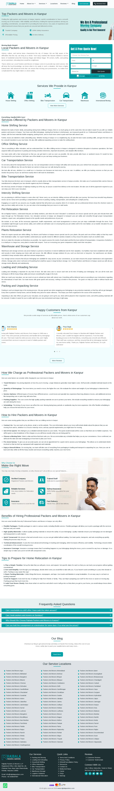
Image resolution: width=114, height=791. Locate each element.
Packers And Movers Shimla (15, 736)
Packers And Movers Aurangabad (91, 674)
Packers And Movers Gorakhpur (53, 692)
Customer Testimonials (95, 760)
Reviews (63, 3)
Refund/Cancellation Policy (69, 762)
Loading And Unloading (39, 760)
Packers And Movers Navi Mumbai (17, 720)
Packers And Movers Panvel (89, 723)
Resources (63, 764)
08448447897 (100, 4)
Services (42, 3)
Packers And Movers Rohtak (52, 732)
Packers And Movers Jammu (52, 701)
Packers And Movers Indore (15, 698)
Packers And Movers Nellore (52, 720)
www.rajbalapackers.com (65, 788)
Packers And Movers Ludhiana (53, 711)
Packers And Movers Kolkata (52, 708)
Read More (57, 654)
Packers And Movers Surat (89, 736)
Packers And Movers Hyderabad (90, 695)
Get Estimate (84, 4)
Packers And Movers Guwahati (16, 695)
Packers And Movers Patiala (15, 726)
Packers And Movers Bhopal (52, 677)
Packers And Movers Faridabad (90, 686)
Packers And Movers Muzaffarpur (17, 717)
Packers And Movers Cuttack (89, 683)
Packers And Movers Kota (88, 708)
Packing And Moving (39, 757)
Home (22, 3)
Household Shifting (38, 762)
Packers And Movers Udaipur (89, 739)
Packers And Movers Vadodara (16, 742)
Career (62, 771)
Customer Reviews (93, 757)
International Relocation (40, 776)
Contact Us (63, 766)
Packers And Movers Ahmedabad (54, 671)
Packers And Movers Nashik (89, 717)
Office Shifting (29, 101)
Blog (73, 3)
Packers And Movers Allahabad (16, 674)
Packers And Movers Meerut (52, 714)
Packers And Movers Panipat (52, 723)
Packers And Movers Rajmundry (53, 729)
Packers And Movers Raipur (15, 729)
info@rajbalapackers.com (15, 774)
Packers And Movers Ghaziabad (16, 692)
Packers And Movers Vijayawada (90, 742)
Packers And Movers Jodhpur (52, 705)
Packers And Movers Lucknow (16, 711)
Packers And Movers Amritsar (52, 674)
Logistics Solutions (38, 773)
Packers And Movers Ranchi (15, 732)
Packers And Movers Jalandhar (16, 701)
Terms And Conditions (67, 757)
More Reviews (57, 360)
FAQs (62, 773)
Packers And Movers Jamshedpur (17, 705)
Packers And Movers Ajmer (89, 671)
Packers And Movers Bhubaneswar (91, 677)
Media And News (65, 769)
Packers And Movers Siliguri (52, 736)
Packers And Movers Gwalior (52, 695)
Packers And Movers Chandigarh (91, 680)
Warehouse (85, 101)
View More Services (57, 105)
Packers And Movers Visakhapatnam (18, 745)
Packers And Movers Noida (89, 720)
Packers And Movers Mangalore (16, 714)
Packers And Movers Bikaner (15, 680)
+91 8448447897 (12, 776)
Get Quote (101, 71)
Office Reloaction (38, 764)
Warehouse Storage (38, 771)
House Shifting (11, 101)
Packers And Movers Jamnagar (90, 701)
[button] (54, 352)
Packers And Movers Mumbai (89, 714)
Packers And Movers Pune (88, 726)
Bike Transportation (48, 101)
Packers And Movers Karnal (15, 708)
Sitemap (62, 776)
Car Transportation (66, 101)
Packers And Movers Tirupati (52, 739)
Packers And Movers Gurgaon (90, 692)
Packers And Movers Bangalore (16, 677)
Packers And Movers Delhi (51, 686)
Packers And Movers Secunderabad (92, 732)
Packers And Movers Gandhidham (17, 689)
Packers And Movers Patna (52, 726)
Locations (54, 3)
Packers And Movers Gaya (89, 689)
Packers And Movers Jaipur (89, 698)
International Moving (103, 101)
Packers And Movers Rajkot (89, 729)
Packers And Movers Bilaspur (52, 680)
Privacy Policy (65, 760)
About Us (30, 3)
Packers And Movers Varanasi (53, 742)
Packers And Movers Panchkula (16, 723)
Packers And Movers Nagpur (52, 717)
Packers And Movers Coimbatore (54, 683)
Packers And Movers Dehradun (16, 686)
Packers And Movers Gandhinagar (54, 689)
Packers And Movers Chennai (16, 683)
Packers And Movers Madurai (89, 711)
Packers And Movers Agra (14, 671)
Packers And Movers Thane (15, 739)
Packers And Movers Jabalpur (53, 698)
